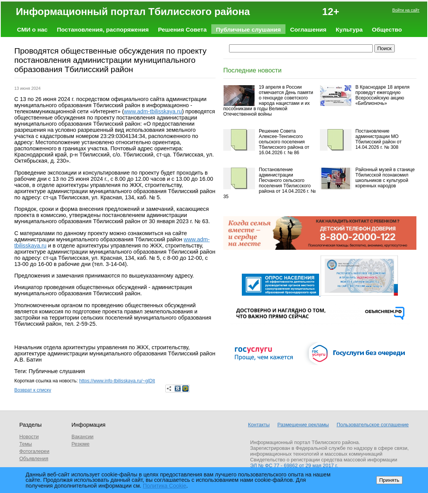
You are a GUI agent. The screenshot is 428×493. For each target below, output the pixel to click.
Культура (349, 29)
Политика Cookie (165, 486)
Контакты (259, 424)
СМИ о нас (32, 29)
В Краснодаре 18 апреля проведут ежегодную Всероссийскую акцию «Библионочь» (382, 95)
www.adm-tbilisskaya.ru (153, 111)
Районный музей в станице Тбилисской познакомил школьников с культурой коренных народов (384, 177)
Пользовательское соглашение (372, 424)
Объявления (33, 458)
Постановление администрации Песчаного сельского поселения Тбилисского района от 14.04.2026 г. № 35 (269, 183)
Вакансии (82, 436)
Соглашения (308, 29)
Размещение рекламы (303, 424)
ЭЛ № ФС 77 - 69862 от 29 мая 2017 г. (294, 465)
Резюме (80, 444)
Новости (29, 436)
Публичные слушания (248, 29)
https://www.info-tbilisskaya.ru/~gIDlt (117, 381)
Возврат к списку (32, 390)
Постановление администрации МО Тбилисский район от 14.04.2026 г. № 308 (378, 139)
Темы (25, 444)
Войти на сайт (406, 10)
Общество (387, 29)
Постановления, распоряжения (103, 29)
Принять (389, 480)
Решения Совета (182, 29)
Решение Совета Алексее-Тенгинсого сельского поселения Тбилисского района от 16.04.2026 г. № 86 (284, 141)
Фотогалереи (34, 451)
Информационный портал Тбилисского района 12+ (177, 11)
